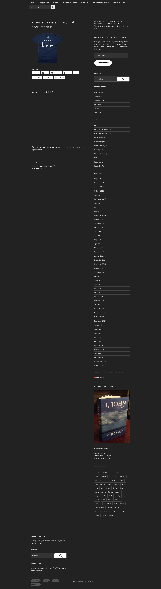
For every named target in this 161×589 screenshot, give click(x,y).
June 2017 (97, 203)
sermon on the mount (102, 511)
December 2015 (100, 260)
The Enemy (98, 96)
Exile (121, 480)
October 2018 (99, 191)
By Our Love (98, 92)
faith (109, 484)
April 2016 (97, 244)
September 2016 (100, 223)
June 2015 (97, 284)
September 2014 (100, 321)
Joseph (117, 492)
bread (97, 476)
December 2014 (100, 309)
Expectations (100, 484)
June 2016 (97, 236)
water (111, 515)
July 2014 (97, 329)
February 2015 (99, 301)
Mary (110, 500)
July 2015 (97, 280)
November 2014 (100, 313)
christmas (112, 476)
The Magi (97, 108)
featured (116, 484)
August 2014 (98, 325)
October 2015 (99, 268)
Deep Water (98, 104)
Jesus (122, 488)
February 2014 (99, 349)
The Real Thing (99, 100)
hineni (108, 488)
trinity (104, 515)
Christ (104, 476)
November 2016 (100, 215)
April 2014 (97, 341)
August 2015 (98, 276)
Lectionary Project (100, 146)
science (109, 508)
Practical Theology (100, 154)
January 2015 (99, 305)
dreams (98, 480)
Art (95, 125)
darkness (122, 476)
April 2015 (97, 292)
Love (125, 496)
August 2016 (98, 227)
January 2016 (99, 256)
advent (97, 472)
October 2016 (99, 219)
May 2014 (97, 337)
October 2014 (99, 317)
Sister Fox (97, 158)
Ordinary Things (99, 150)
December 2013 (100, 357)
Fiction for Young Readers (103, 133)
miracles (98, 504)
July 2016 (97, 231)
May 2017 (97, 207)
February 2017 (99, 211)
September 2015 (100, 272)
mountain (107, 504)
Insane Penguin (99, 142)
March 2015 (98, 296)
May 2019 (97, 179)
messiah (117, 500)
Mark (103, 500)
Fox (96, 488)
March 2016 (98, 248)
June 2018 (97, 195)
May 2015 (97, 288)
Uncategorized (99, 162)
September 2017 (100, 199)
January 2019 (99, 187)
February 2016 (99, 252)
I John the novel (99, 138)
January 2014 (99, 353)
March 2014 (98, 345)
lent (110, 496)
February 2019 (99, 183)
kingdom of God (100, 496)
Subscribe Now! (103, 63)
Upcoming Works (100, 166)
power (122, 504)
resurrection (99, 508)
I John (115, 488)
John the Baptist (107, 492)
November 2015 (100, 264)
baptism (118, 472)
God (102, 488)
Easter (106, 480)
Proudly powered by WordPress (83, 582)
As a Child (97, 113)
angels (105, 472)
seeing (117, 508)
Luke (97, 500)
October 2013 (99, 366)
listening (117, 496)
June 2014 (97, 333)
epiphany (114, 480)
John (97, 492)
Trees (97, 515)
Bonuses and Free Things (103, 129)
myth (115, 504)
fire (123, 484)
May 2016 (97, 240)
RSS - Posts (99, 377)
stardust (122, 511)
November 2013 (100, 362)
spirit (114, 511)
